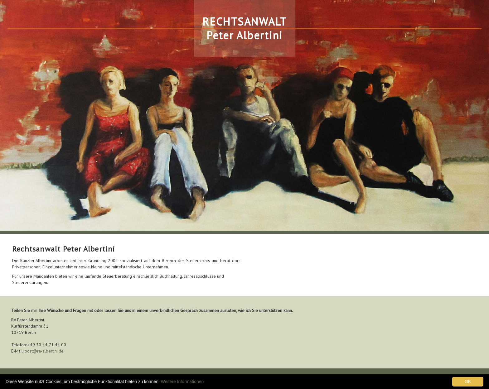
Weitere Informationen (182, 381)
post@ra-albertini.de (44, 351)
